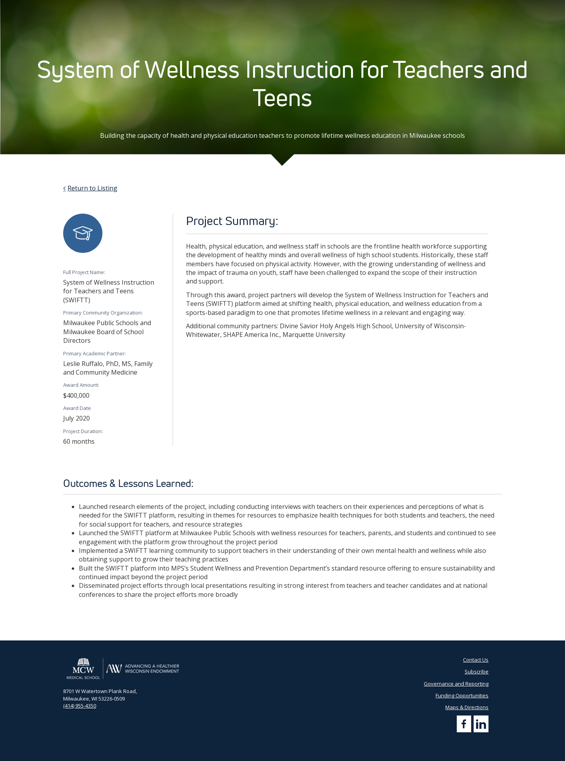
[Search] (494, 7)
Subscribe (415, 7)
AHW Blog (309, 7)
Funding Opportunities (462, 695)
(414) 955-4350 (79, 705)
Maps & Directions (466, 707)
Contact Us (382, 7)
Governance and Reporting (456, 683)
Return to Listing (92, 188)
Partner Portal (345, 7)
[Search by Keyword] (460, 8)
